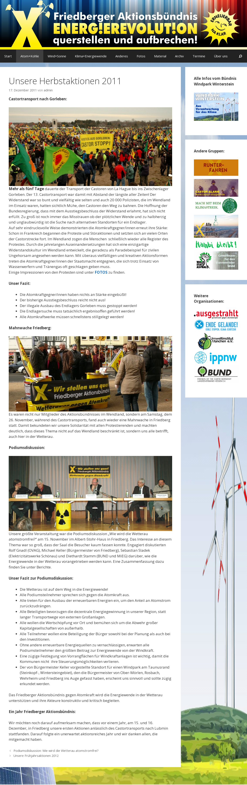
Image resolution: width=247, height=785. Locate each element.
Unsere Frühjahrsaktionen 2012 (36, 756)
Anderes (121, 56)
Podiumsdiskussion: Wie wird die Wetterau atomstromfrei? (56, 751)
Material (160, 56)
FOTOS (101, 272)
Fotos (141, 56)
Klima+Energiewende (91, 56)
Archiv (179, 56)
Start (8, 56)
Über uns (221, 56)
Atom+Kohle (29, 56)
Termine (199, 56)
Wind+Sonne (57, 56)
